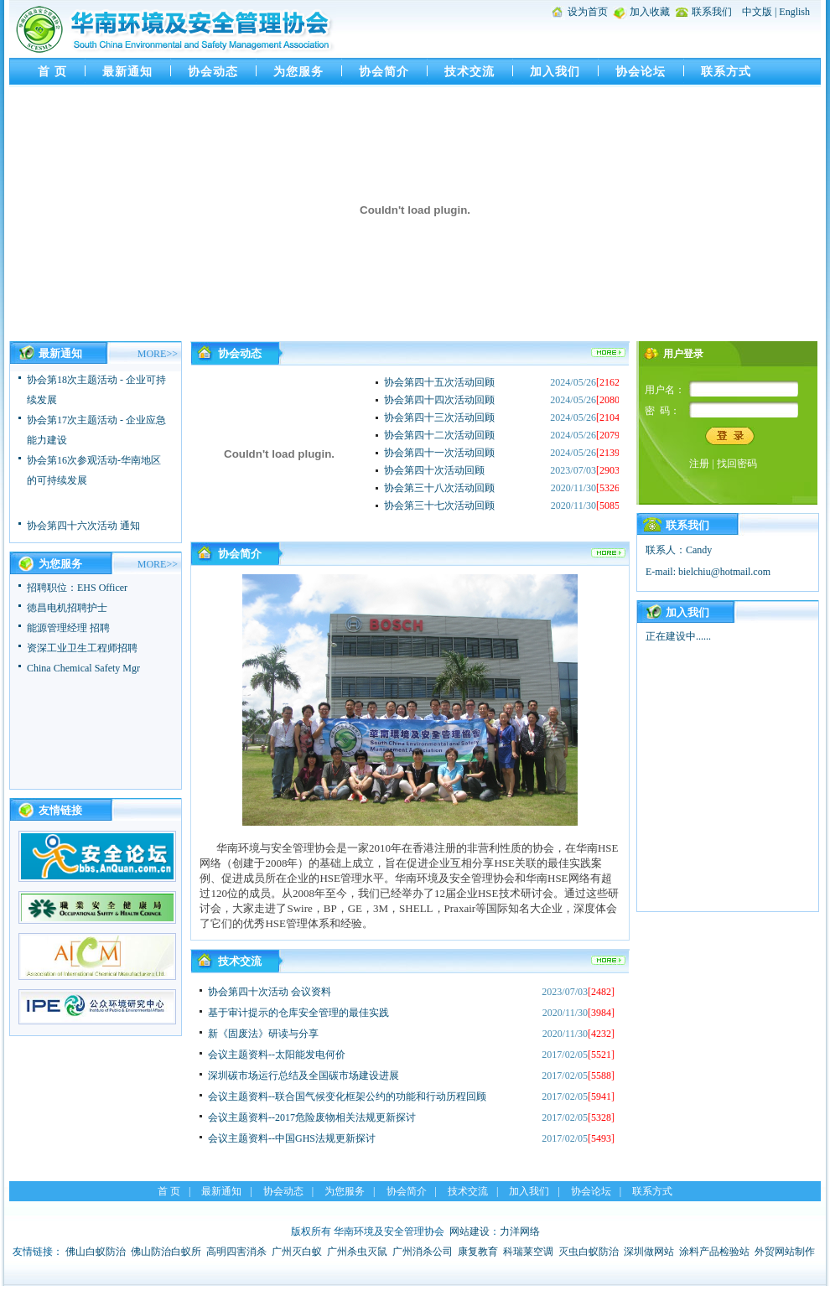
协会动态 (213, 71)
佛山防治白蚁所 (166, 1251)
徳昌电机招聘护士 (67, 608)
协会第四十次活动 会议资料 (269, 992)
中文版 (757, 12)
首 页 (52, 71)
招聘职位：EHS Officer (77, 588)
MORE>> (157, 354)
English (794, 12)
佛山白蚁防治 (95, 1251)
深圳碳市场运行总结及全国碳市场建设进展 (303, 1075)
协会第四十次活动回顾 (434, 470)
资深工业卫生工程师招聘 (82, 648)
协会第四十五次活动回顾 (439, 382)
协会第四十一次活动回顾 (439, 453)
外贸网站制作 (785, 1251)
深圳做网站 (649, 1251)
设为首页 (588, 12)
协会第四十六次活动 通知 (83, 529)
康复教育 (478, 1251)
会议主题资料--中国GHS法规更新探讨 (292, 1138)
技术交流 (469, 71)
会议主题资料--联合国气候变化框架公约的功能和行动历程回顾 (347, 1096)
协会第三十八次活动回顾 (439, 488)
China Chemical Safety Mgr (83, 668)
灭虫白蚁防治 (588, 1251)
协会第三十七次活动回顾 (439, 505)
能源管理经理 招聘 (68, 628)
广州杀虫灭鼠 (357, 1251)
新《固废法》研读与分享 (263, 1033)
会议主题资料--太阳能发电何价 (276, 1054)
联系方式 (726, 71)
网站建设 (469, 1231)
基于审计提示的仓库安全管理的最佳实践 (298, 1013)
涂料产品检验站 (714, 1251)
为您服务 (298, 71)
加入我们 (555, 71)
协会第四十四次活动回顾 (439, 400)
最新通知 (127, 71)
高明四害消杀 (236, 1251)
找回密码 (737, 463)
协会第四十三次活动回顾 (439, 417)
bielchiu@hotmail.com (724, 572)
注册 (699, 463)
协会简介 (384, 71)
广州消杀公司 (422, 1251)
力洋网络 (520, 1231)
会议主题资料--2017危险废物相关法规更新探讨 (312, 1117)
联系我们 (712, 12)
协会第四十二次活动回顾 (439, 435)
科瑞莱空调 (528, 1251)
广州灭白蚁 (297, 1251)
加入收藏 (650, 12)
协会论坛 (640, 71)
